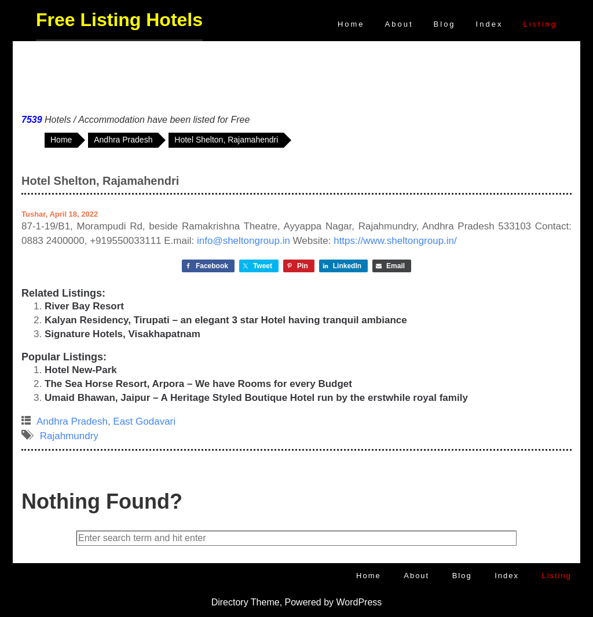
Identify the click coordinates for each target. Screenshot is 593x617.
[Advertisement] (296, 75)
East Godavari (144, 421)
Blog (445, 24)
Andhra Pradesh (72, 421)
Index (489, 24)
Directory (229, 602)
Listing (540, 24)
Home (351, 24)
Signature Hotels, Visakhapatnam (122, 333)
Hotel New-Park (81, 369)
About (399, 24)
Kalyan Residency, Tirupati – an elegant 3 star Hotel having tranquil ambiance (226, 320)
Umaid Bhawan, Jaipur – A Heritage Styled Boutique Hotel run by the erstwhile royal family (256, 397)
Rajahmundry (69, 435)
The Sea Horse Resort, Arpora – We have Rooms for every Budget (198, 383)
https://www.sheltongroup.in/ (395, 240)
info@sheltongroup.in (243, 240)
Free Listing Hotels (119, 19)
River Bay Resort (84, 306)
